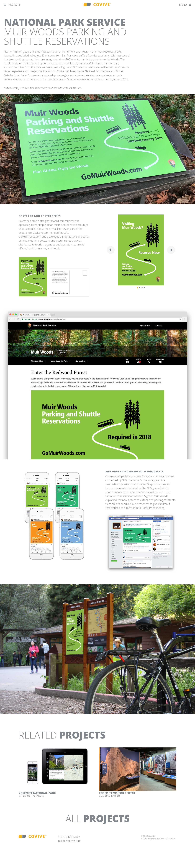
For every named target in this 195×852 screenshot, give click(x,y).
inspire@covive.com (69, 841)
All (98, 818)
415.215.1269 (65, 837)
